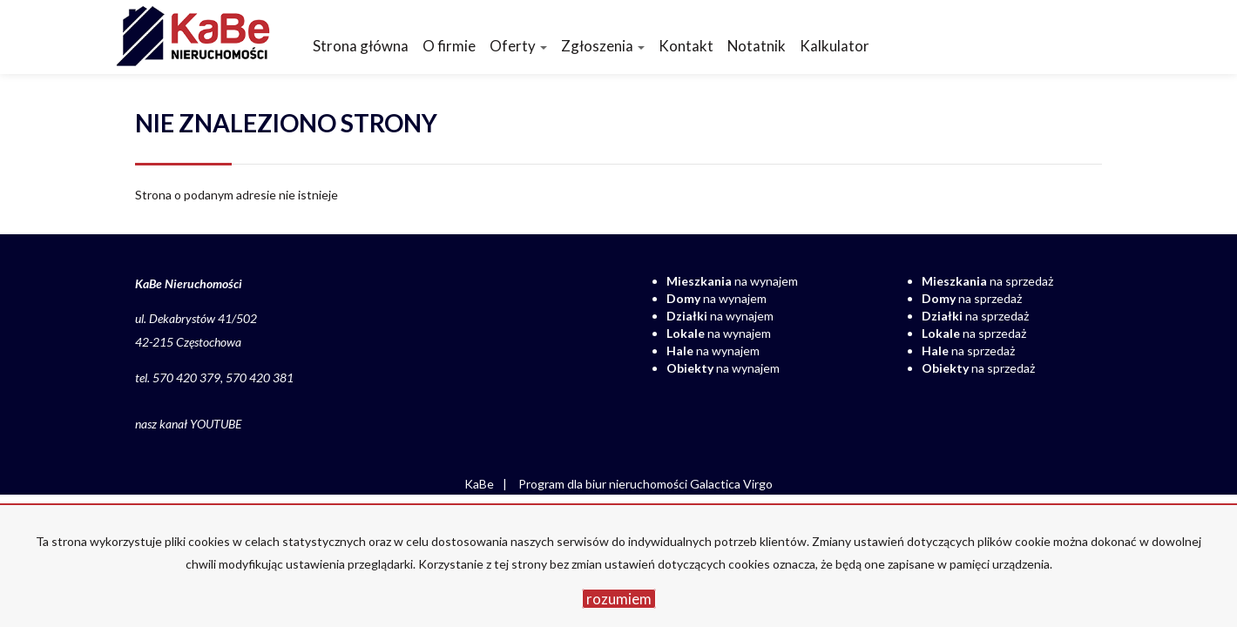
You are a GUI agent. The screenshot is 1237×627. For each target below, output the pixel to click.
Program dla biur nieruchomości (604, 483)
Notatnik (756, 46)
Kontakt (686, 46)
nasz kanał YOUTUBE (188, 423)
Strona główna (361, 46)
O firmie (449, 46)
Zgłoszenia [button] (603, 46)
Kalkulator (834, 46)
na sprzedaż (987, 280)
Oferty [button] (518, 46)
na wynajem (732, 280)
